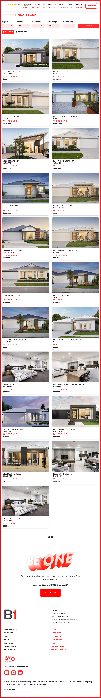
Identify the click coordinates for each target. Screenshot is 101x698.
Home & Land (41, 8)
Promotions (52, 5)
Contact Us (78, 5)
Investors (65, 8)
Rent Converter (77, 8)
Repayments (21, 32)
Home (53, 629)
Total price (8, 32)
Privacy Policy (9, 650)
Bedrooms (36, 21)
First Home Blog (39, 5)
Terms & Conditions (59, 650)
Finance (62, 5)
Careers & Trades (10, 646)
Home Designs (28, 8)
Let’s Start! (50, 586)
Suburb (20, 21)
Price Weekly (68, 21)
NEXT (50, 537)
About (70, 5)
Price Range (52, 21)
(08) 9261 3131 (71, 619)
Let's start (91, 6)
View (25, 60)
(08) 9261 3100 (64, 622)
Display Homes (53, 8)
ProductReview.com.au (18, 5)
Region (5, 21)
